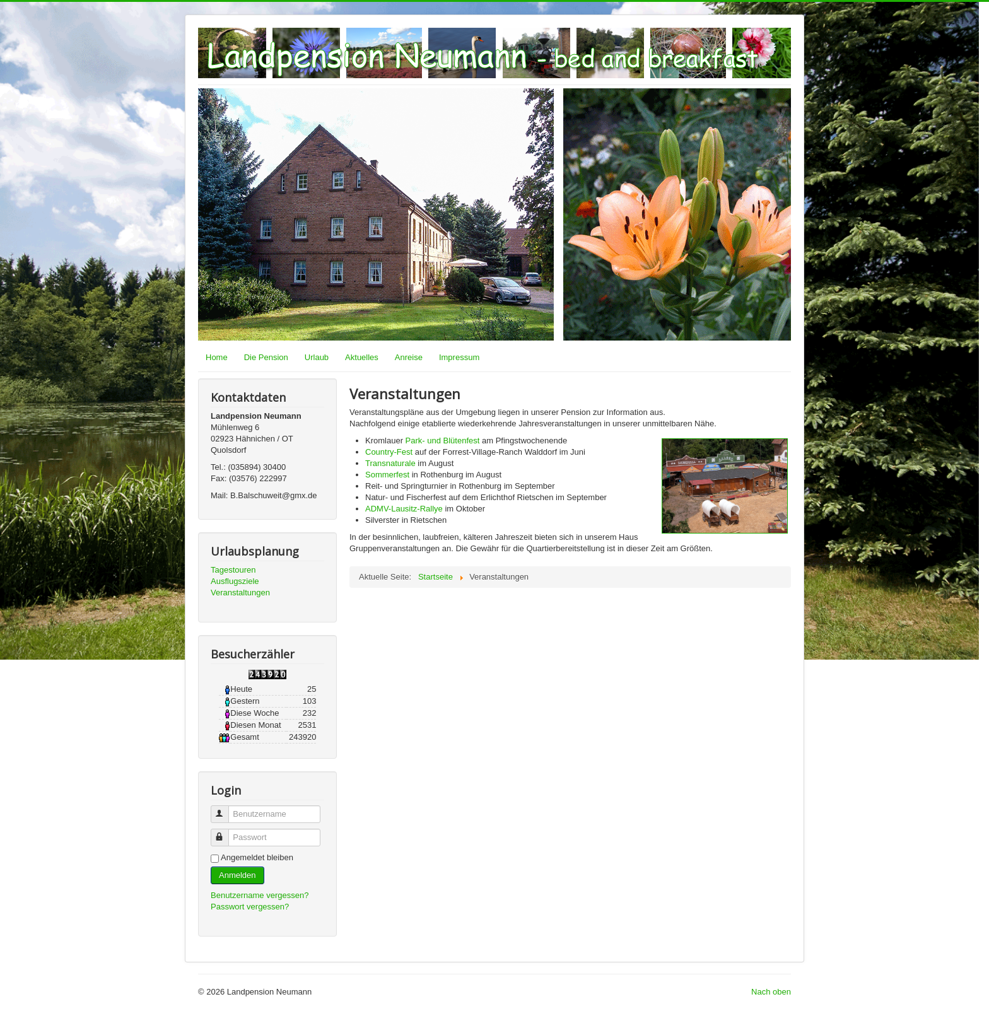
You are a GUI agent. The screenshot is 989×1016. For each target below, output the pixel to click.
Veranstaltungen (240, 592)
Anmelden (237, 875)
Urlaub (317, 357)
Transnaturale (390, 463)
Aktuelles (361, 357)
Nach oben (771, 991)
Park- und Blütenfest (443, 440)
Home (217, 357)
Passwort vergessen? (250, 906)
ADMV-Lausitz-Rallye (404, 508)
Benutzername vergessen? (259, 895)
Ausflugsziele (235, 581)
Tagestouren (233, 570)
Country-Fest (389, 452)
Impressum (459, 357)
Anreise (409, 357)
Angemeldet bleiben (257, 857)
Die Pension (266, 357)
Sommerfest (387, 474)
